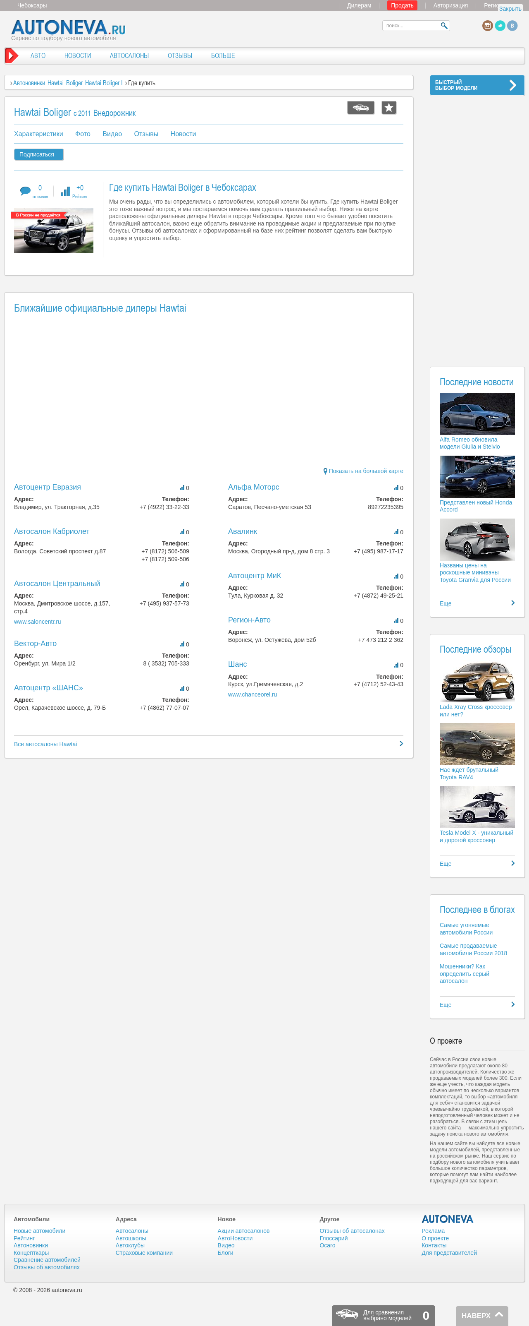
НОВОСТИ (77, 55)
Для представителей (449, 1252)
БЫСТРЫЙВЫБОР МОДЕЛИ (456, 85)
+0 (80, 191)
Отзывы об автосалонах (351, 1231)
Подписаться (36, 154)
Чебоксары (32, 5)
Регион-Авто (249, 620)
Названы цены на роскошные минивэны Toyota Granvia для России (475, 572)
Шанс (237, 664)
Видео (112, 133)
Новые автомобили (39, 1231)
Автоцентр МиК (254, 576)
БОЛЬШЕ (223, 55)
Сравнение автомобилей (47, 1259)
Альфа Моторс (253, 487)
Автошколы (131, 1238)
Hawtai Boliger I (104, 82)
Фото (83, 133)
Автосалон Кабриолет (52, 531)
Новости (183, 133)
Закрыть (510, 8)
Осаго (327, 1245)
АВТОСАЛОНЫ (129, 55)
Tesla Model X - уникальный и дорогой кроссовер (476, 836)
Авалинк (242, 531)
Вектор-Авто (35, 643)
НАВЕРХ (476, 1316)
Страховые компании (144, 1252)
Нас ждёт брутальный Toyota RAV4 (469, 773)
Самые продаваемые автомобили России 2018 (473, 949)
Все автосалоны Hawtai (45, 744)
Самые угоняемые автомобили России (466, 929)
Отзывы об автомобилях (47, 1267)
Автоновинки (29, 82)
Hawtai (56, 82)
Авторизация (451, 5)
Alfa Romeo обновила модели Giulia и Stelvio (470, 443)
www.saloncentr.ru (37, 621)
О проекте (435, 1238)
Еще (446, 603)
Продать (402, 5)
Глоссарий (333, 1238)
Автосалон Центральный (57, 583)
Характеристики (38, 133)
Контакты (434, 1245)
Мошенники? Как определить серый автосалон (464, 973)
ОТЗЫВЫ (180, 55)
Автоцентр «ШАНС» (48, 688)
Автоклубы (130, 1245)
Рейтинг (24, 1238)
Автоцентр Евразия (47, 487)
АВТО (38, 55)
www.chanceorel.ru (252, 694)
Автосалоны (132, 1231)
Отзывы (146, 133)
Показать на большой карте (363, 471)
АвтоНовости (235, 1238)
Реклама (433, 1231)
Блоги (226, 1252)
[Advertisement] (477, 226)
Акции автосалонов (244, 1231)
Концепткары (31, 1252)
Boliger (74, 82)
